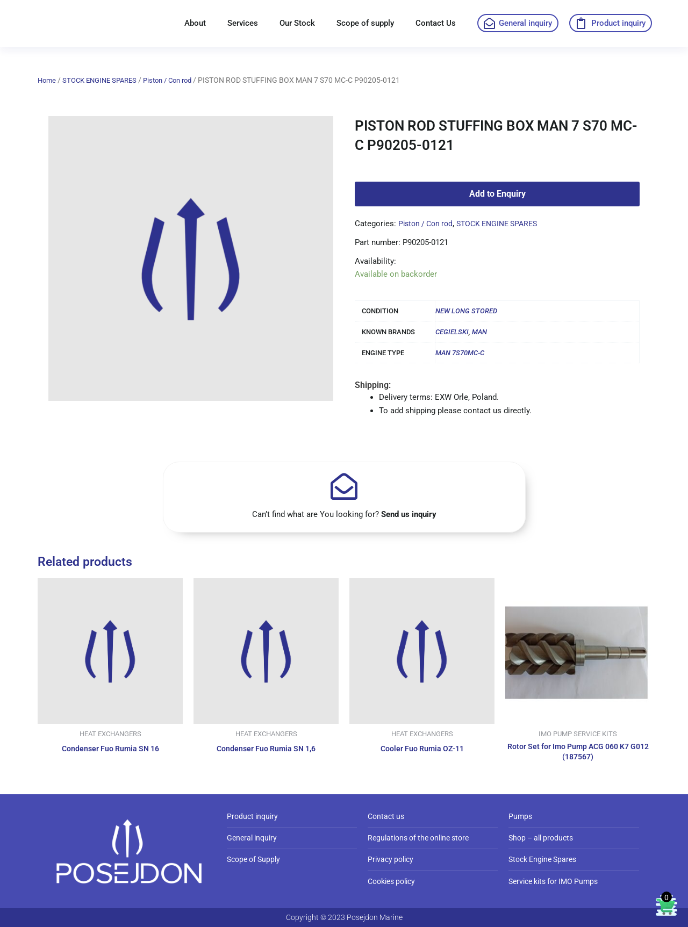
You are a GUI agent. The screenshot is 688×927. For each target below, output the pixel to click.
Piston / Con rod (178, 80)
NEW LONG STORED (466, 311)
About (195, 23)
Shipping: (373, 385)
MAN (479, 332)
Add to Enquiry (497, 194)
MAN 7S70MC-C (459, 353)
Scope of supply (365, 23)
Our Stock (297, 23)
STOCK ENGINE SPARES (104, 80)
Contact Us (435, 23)
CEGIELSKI (452, 332)
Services (242, 23)
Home (48, 80)
